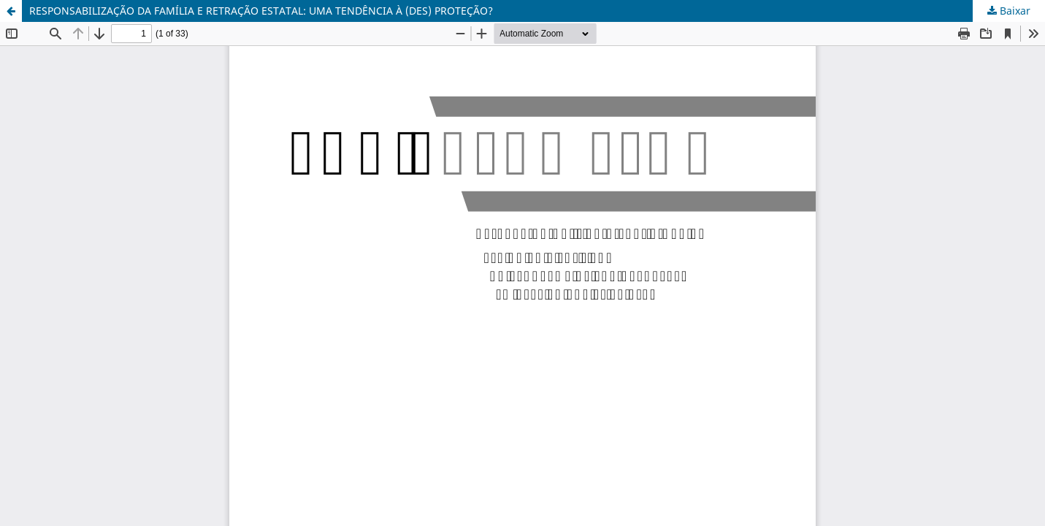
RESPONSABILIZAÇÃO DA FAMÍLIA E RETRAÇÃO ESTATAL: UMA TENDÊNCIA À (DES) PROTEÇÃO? (261, 11)
